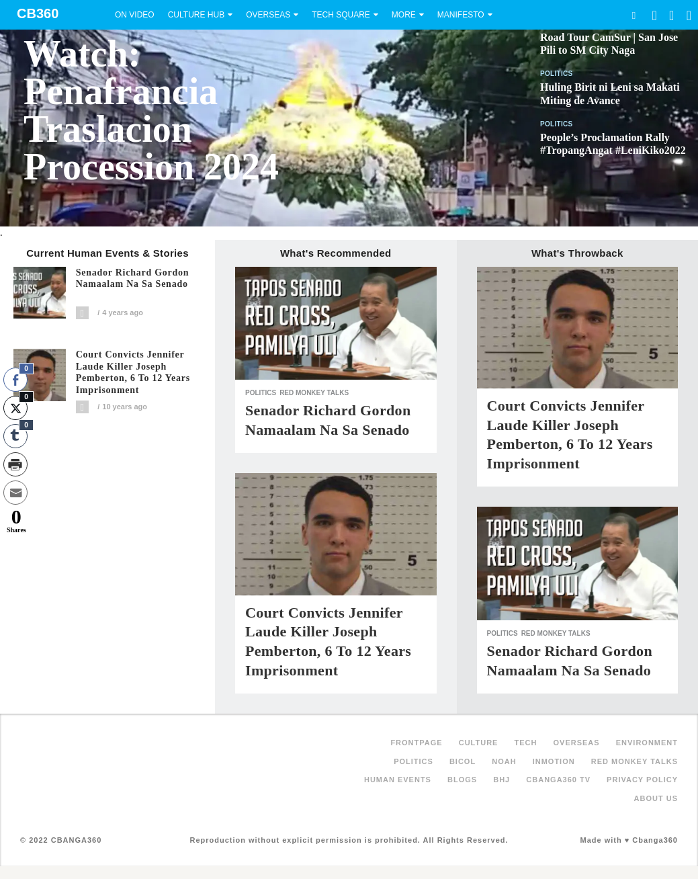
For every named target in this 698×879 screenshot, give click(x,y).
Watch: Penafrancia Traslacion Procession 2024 (151, 110)
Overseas (268, 14)
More (404, 14)
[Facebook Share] (15, 380)
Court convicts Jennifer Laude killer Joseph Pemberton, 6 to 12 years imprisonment (133, 372)
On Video (135, 14)
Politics (556, 73)
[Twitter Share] (15, 408)
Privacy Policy (642, 780)
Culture (478, 743)
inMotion (554, 761)
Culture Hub (196, 14)
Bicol (462, 761)
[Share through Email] (15, 492)
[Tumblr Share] (15, 436)
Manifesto (460, 14)
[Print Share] (15, 464)
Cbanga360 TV (558, 780)
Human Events (397, 780)
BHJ (501, 780)
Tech (526, 743)
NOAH (504, 761)
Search (633, 15)
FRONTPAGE (416, 743)
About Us (656, 798)
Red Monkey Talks (314, 392)
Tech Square (341, 14)
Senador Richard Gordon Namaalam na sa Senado (132, 278)
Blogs (462, 780)
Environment (647, 743)
